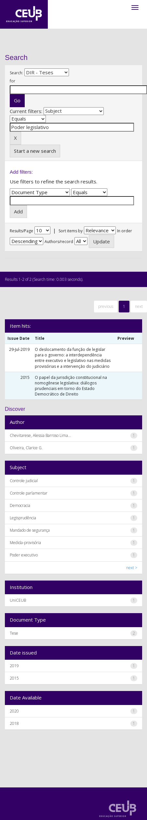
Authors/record (59, 241)
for (12, 81)
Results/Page (21, 231)
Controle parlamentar (28, 493)
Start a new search (35, 151)
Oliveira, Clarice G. (26, 448)
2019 (14, 666)
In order (124, 231)
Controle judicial (24, 480)
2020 (14, 711)
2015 (14, 678)
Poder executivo (24, 555)
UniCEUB (18, 600)
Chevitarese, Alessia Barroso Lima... (40, 435)
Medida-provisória (25, 542)
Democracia (20, 505)
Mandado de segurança (30, 530)
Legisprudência (23, 518)
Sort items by (71, 231)
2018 (14, 723)
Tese (14, 633)
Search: (16, 73)
